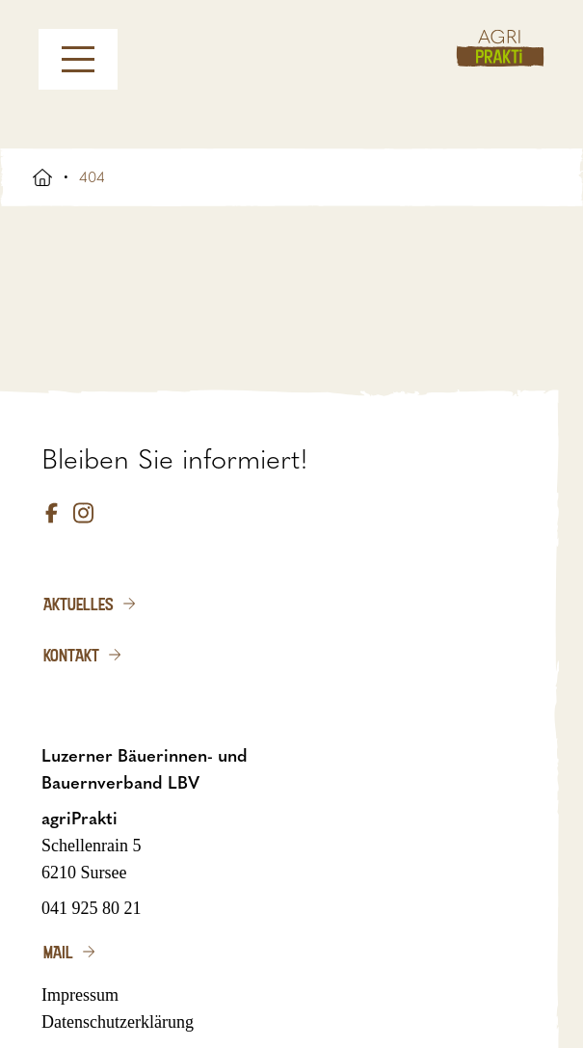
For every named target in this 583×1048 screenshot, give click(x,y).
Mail (58, 951)
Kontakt (71, 654)
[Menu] (78, 59)
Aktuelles (78, 603)
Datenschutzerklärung (117, 1022)
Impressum (80, 995)
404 (92, 177)
